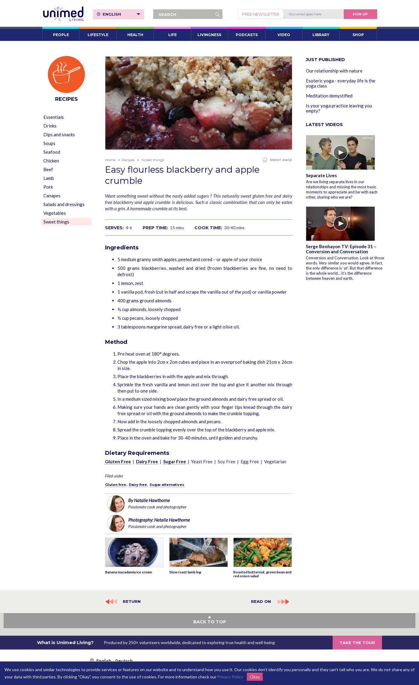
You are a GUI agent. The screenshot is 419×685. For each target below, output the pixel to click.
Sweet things (56, 221)
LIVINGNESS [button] (209, 34)
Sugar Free (174, 461)
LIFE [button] (172, 34)
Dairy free (138, 485)
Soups (49, 143)
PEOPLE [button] (61, 34)
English (121, 14)
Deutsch (124, 661)
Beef (48, 169)
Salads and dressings (64, 204)
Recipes (128, 160)
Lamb (48, 178)
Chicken (51, 160)
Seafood (51, 152)
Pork (48, 187)
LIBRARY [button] (320, 34)
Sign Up (360, 14)
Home (110, 160)
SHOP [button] (358, 34)
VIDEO (284, 34)
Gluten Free (118, 461)
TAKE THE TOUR (357, 642)
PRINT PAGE (277, 159)
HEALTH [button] (135, 34)
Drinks (50, 125)
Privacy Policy (230, 676)
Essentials (53, 117)
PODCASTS (247, 34)
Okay (255, 676)
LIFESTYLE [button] (98, 34)
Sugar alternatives (167, 485)
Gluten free (115, 485)
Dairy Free (147, 461)
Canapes (52, 195)
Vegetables (54, 213)
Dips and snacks (59, 134)
